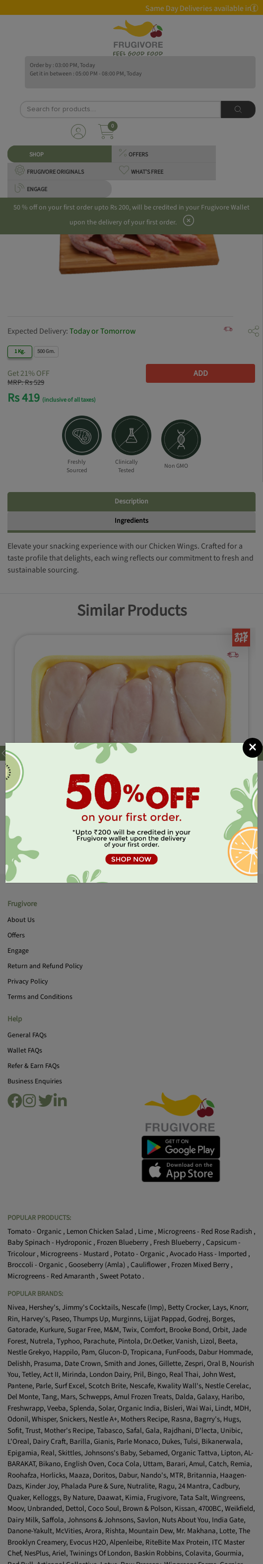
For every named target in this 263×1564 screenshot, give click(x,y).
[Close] (253, 748)
